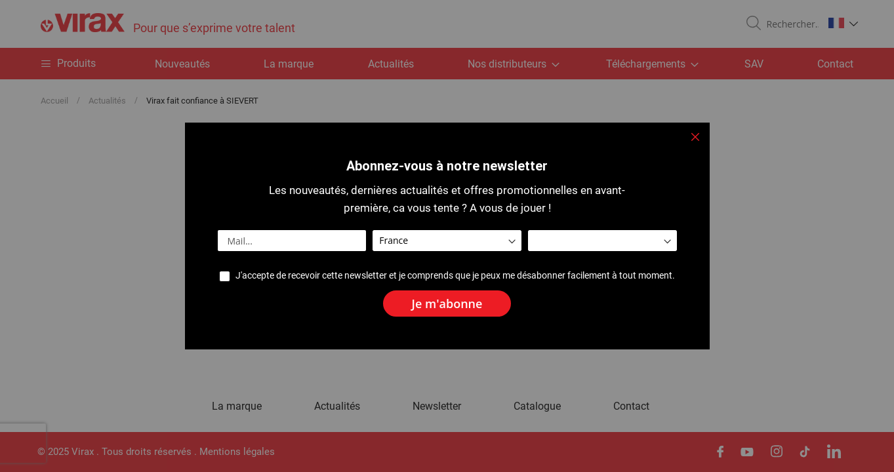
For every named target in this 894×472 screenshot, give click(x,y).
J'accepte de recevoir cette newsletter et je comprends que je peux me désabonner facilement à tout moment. (456, 276)
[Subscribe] (447, 303)
